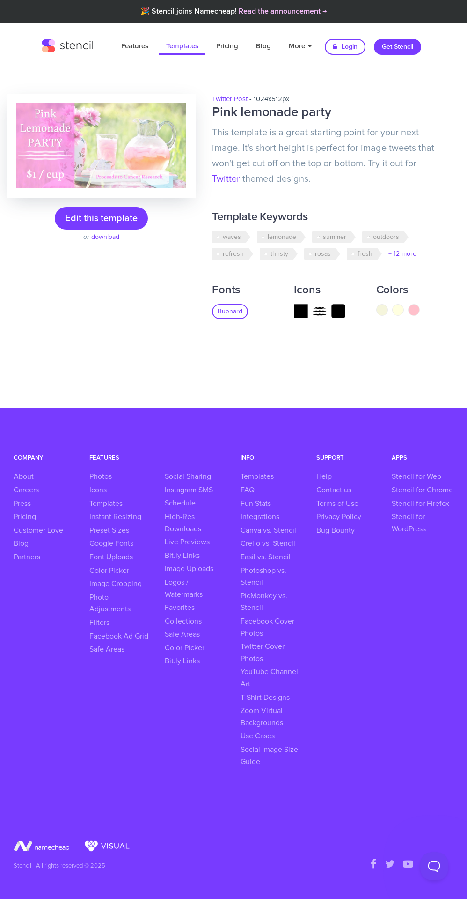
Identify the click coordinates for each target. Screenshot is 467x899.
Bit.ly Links (182, 555)
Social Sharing (188, 476)
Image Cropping (115, 583)
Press (22, 503)
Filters (99, 622)
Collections (183, 621)
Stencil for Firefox (420, 503)
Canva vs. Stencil (268, 530)
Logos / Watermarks (184, 588)
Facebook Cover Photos (267, 627)
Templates (182, 46)
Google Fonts (111, 543)
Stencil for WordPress (409, 523)
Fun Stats (256, 503)
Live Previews (187, 542)
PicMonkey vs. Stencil (264, 602)
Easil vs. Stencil (266, 557)
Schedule (180, 503)
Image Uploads (189, 568)
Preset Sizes (109, 530)
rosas (323, 254)
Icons (98, 490)
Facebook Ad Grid (118, 636)
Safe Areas (106, 649)
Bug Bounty (335, 530)
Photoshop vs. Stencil (263, 577)
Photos (100, 476)
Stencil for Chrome (422, 490)
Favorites (180, 607)
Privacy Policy (338, 516)
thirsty (279, 254)
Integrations (260, 516)
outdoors (386, 237)
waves (232, 237)
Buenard (230, 311)
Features (134, 46)
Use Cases (258, 736)
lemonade (282, 237)
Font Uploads (111, 557)
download (105, 237)
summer (334, 237)
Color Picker (109, 570)
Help (324, 476)
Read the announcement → (283, 11)
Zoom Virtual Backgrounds (262, 717)
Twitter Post (230, 99)
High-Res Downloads (183, 523)
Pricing (227, 46)
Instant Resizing (115, 516)
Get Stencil (397, 47)
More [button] (300, 46)
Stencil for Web (416, 476)
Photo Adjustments (110, 603)
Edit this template (101, 218)
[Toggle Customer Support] (434, 866)
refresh (233, 254)
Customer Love (38, 530)
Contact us (333, 490)
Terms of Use (337, 503)
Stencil (67, 44)
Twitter (226, 179)
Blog (263, 46)
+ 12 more (402, 254)
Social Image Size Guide (269, 755)
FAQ (248, 490)
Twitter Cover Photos (263, 652)
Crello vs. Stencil (268, 543)
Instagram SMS (189, 490)
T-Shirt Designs (265, 697)
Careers (26, 490)
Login (345, 46)
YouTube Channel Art (269, 678)
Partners (27, 557)
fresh (365, 254)
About (24, 476)
